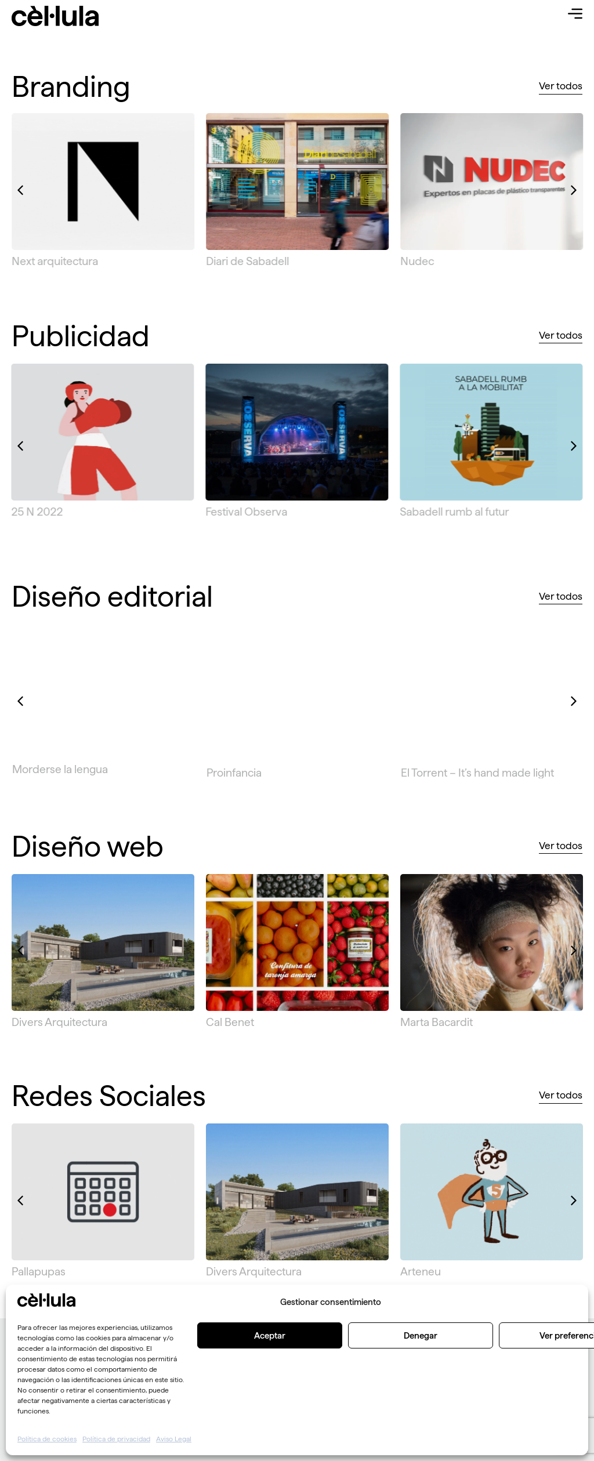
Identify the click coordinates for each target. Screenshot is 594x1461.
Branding (71, 86)
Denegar (420, 1335)
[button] (20, 190)
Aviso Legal (173, 1438)
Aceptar (269, 1335)
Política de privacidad (116, 1438)
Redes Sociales (109, 1095)
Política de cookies (47, 1438)
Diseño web (88, 846)
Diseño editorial (112, 596)
